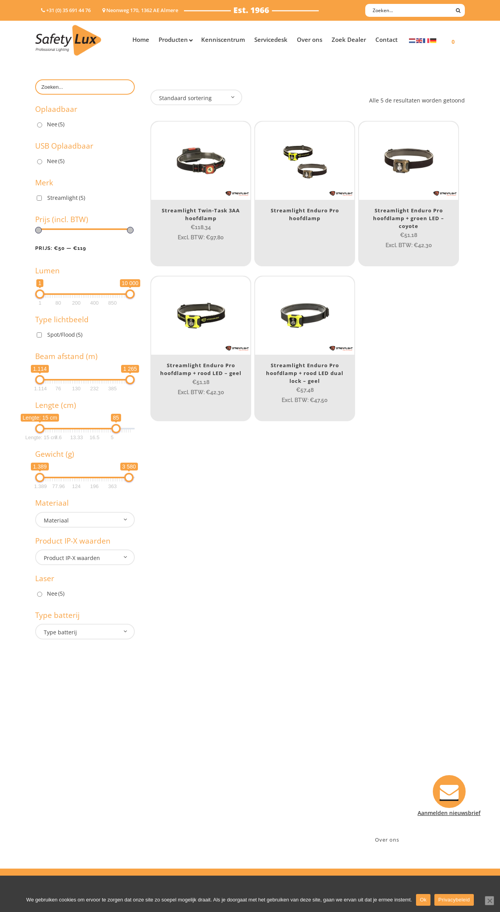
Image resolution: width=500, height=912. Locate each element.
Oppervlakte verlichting (66, 789)
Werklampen (52, 779)
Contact (268, 759)
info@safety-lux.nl (389, 779)
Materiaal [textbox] (56, 520)
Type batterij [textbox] (60, 632)
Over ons (387, 839)
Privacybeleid (454, 900)
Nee (55, 124)
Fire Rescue (165, 779)
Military (160, 789)
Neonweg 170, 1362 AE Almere (405, 759)
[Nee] (489, 900)
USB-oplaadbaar (56, 820)
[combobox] (85, 520)
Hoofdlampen (53, 759)
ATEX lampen (52, 769)
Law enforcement (173, 759)
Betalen (268, 769)
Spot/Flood (64, 334)
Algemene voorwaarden (289, 809)
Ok (423, 900)
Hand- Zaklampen (58, 748)
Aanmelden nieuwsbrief (289, 748)
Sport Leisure (168, 799)
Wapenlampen (54, 809)
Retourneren (275, 799)
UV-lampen (49, 830)
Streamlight (66, 197)
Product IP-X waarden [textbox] (72, 558)
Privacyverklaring (281, 820)
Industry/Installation (177, 748)
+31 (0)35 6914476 (388, 769)
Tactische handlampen (65, 799)
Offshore (162, 769)
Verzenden (272, 779)
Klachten (269, 789)
